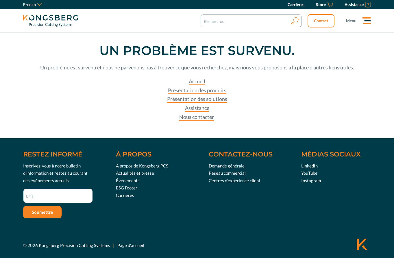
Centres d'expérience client (234, 180)
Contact (321, 20)
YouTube (309, 173)
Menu (351, 20)
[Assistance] (358, 4)
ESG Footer (126, 187)
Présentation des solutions (197, 99)
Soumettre (42, 212)
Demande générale (227, 165)
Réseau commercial (227, 173)
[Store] (324, 4)
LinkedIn (309, 165)
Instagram (311, 180)
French (32, 4)
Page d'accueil (130, 245)
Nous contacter (196, 117)
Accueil (197, 81)
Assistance (197, 108)
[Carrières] (296, 4)
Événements (128, 180)
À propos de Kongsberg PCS (142, 165)
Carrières (125, 195)
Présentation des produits (197, 90)
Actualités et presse (135, 173)
